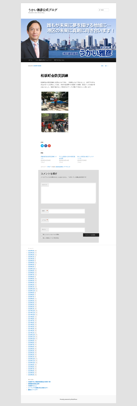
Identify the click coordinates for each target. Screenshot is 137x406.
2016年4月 (31, 351)
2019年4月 (31, 280)
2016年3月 (31, 353)
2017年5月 (31, 325)
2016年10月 (31, 339)
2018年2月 (31, 307)
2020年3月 (31, 264)
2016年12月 (31, 335)
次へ (107, 65)
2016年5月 (31, 349)
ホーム (30, 60)
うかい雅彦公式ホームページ (43, 60)
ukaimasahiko (59, 166)
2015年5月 (31, 373)
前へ (102, 65)
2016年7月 (31, 344)
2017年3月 (31, 328)
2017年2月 (31, 330)
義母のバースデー (33, 389)
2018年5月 (31, 301)
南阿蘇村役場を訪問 (33, 384)
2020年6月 (31, 260)
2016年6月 (31, 346)
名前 (45, 210)
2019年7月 (31, 274)
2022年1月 (31, 257)
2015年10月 (31, 362)
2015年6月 (31, 371)
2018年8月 (31, 294)
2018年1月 (31, 308)
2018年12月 (31, 289)
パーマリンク (66, 166)
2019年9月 (31, 271)
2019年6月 (31, 276)
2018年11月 (31, 291)
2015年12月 (31, 358)
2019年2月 (31, 285)
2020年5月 (31, 262)
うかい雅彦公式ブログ (42, 9)
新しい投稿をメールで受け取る (51, 238)
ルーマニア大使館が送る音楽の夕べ (38, 387)
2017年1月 (31, 333)
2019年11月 (31, 269)
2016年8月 (31, 342)
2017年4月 (31, 326)
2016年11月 (31, 337)
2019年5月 (31, 278)
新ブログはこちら (59, 60)
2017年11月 (31, 312)
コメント (44, 184)
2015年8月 (31, 367)
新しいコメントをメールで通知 (51, 234)
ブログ (49, 166)
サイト (44, 229)
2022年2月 (31, 255)
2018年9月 (31, 292)
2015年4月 (31, 375)
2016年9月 (31, 341)
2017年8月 (31, 319)
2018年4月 (31, 303)
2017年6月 (31, 323)
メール (45, 220)
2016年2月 (31, 355)
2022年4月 (31, 250)
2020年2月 (31, 266)
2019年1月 (31, 287)
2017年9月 (31, 317)
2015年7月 (31, 369)
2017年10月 (31, 314)
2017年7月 (31, 321)
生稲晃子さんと (32, 385)
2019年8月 (31, 273)
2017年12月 (31, 310)
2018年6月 (31, 298)
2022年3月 (31, 253)
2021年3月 (31, 258)
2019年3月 (31, 282)
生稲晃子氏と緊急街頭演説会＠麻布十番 (39, 382)
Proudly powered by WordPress (68, 399)
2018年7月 (31, 296)
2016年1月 (31, 357)
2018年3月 (31, 305)
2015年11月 (31, 360)
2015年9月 (31, 365)
